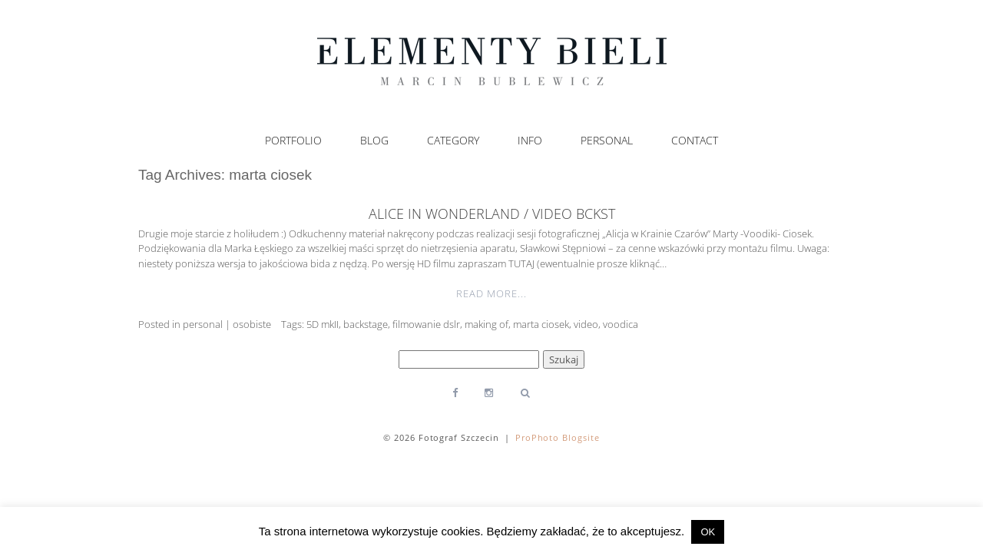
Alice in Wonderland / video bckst (492, 213)
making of (486, 324)
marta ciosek (541, 324)
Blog (374, 140)
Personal (607, 140)
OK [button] (707, 532)
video (586, 324)
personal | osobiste (227, 324)
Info (530, 140)
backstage (365, 324)
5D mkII (322, 324)
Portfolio (293, 140)
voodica (620, 324)
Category (453, 140)
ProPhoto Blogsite (558, 437)
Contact (694, 140)
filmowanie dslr (426, 324)
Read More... (491, 293)
